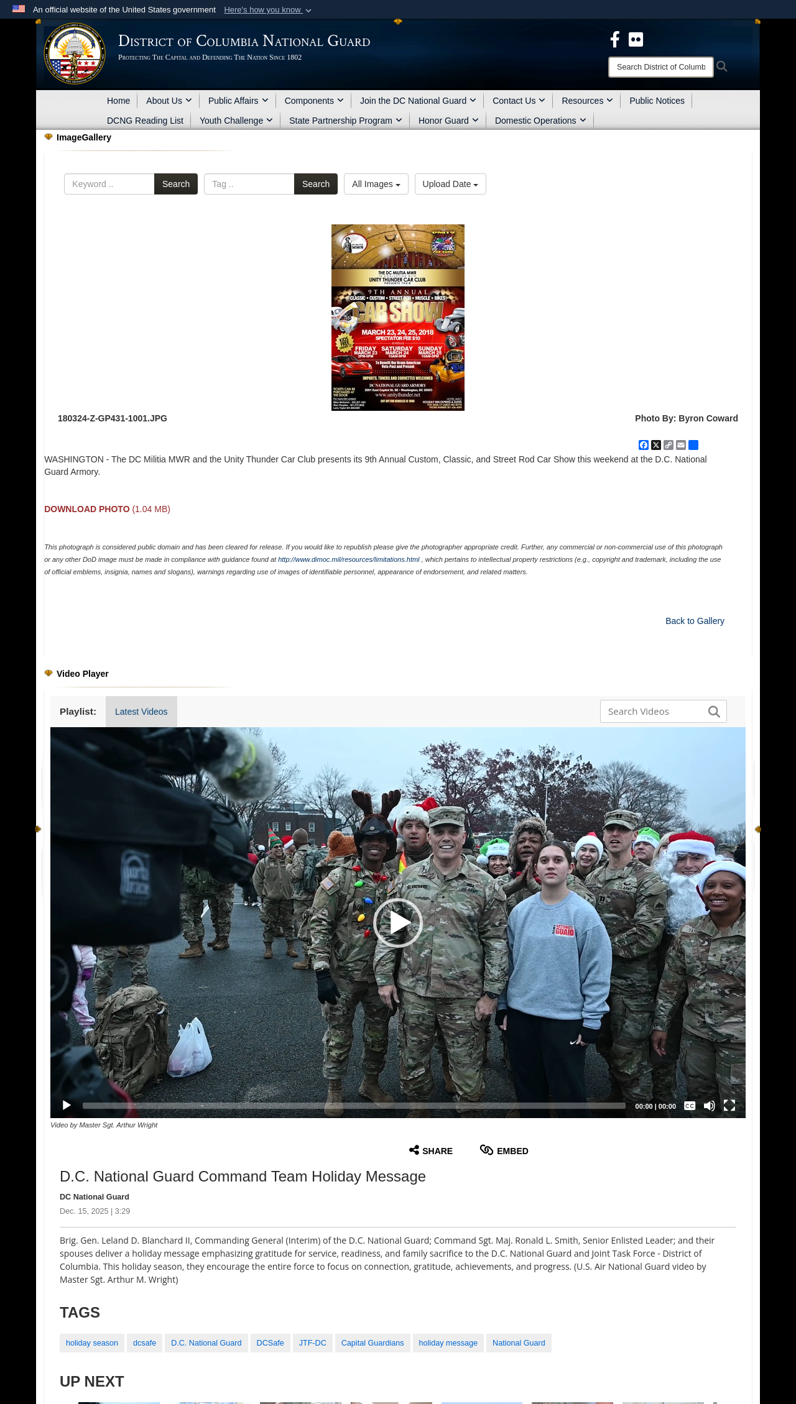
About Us (169, 101)
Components (314, 101)
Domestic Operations (540, 121)
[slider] (354, 1106)
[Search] (661, 67)
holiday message (448, 1343)
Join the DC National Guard (418, 101)
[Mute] (709, 1105)
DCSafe (270, 1343)
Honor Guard (449, 121)
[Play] (66, 1105)
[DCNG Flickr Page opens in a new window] (636, 39)
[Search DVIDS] (660, 711)
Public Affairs (238, 101)
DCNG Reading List (145, 121)
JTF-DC (312, 1343)
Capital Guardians (372, 1343)
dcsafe (144, 1343)
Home (118, 101)
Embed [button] (504, 1150)
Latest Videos (141, 712)
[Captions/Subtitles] (689, 1105)
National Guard (519, 1343)
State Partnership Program (345, 121)
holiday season (92, 1343)
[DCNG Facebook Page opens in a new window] (615, 39)
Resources (587, 101)
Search (176, 184)
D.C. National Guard (206, 1343)
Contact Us (519, 101)
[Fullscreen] (729, 1105)
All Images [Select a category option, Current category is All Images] (376, 184)
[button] (269, 10)
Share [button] (431, 1150)
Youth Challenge (236, 121)
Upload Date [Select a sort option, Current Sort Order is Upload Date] (451, 184)
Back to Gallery (694, 621)
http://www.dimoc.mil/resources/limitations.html (348, 559)
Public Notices (657, 101)
